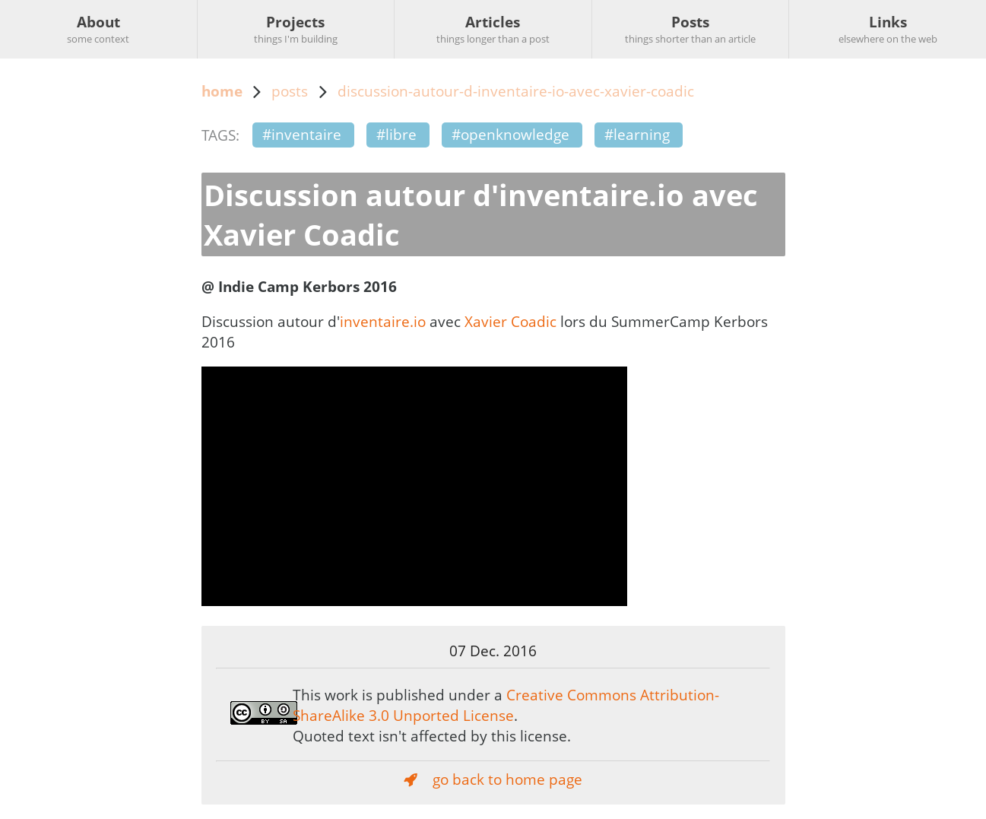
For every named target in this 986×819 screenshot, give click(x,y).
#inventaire (301, 134)
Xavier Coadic (510, 321)
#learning (637, 134)
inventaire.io (383, 321)
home (222, 91)
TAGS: (220, 135)
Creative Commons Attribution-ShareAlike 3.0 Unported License (506, 704)
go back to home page (493, 779)
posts (289, 91)
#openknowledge (510, 134)
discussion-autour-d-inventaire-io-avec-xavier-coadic (516, 91)
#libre (396, 134)
